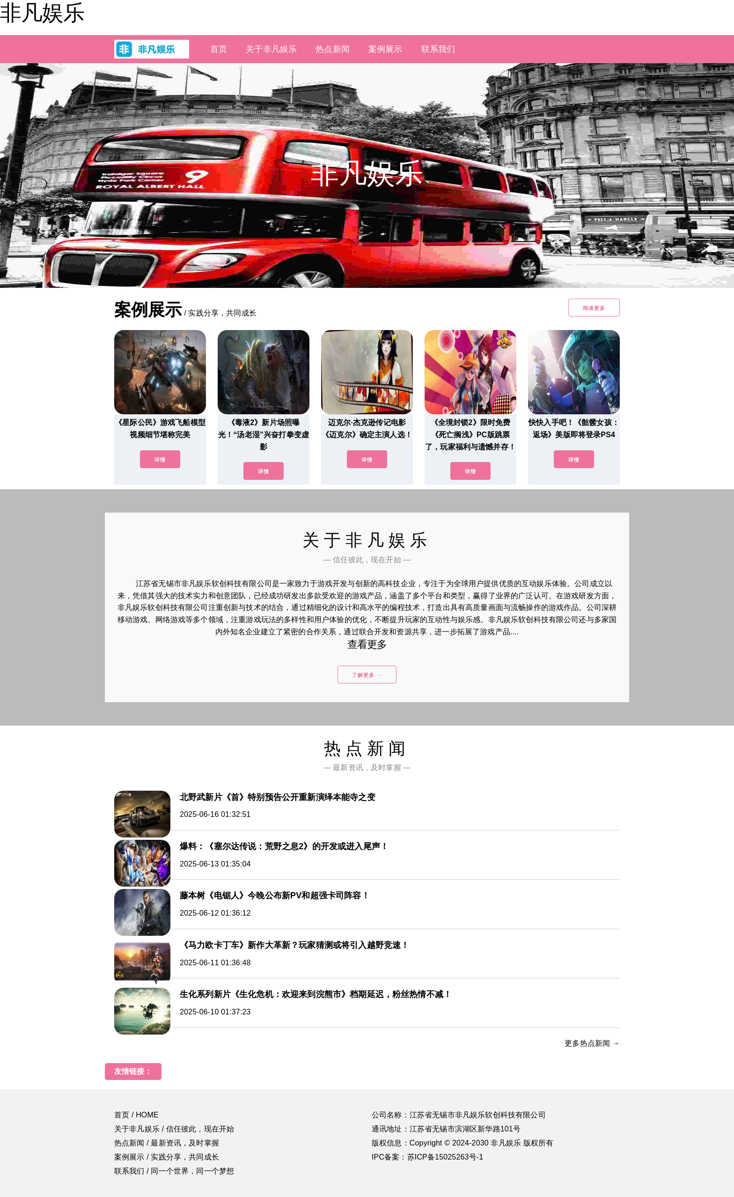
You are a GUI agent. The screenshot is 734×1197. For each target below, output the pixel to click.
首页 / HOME (136, 1115)
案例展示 (385, 49)
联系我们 (438, 49)
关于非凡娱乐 (271, 49)
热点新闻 (333, 49)
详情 (160, 460)
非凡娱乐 (42, 12)
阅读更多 (594, 308)
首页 (218, 49)
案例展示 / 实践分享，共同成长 (166, 1157)
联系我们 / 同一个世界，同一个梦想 (174, 1171)
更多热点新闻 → (592, 1043)
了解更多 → (367, 675)
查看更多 (367, 644)
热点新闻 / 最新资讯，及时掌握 (166, 1143)
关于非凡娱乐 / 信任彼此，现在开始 (174, 1129)
